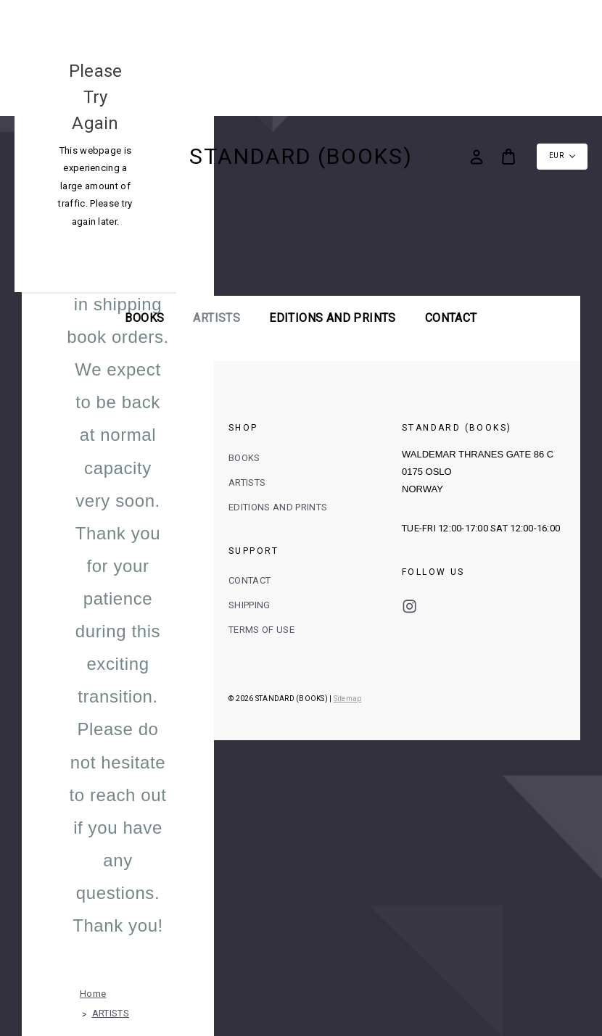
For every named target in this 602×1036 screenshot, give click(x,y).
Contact (451, 318)
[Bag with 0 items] (508, 157)
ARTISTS (216, 318)
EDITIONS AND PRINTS (332, 318)
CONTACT (249, 580)
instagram (409, 606)
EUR (562, 155)
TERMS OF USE (261, 629)
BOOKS (144, 318)
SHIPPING (249, 605)
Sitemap (348, 699)
